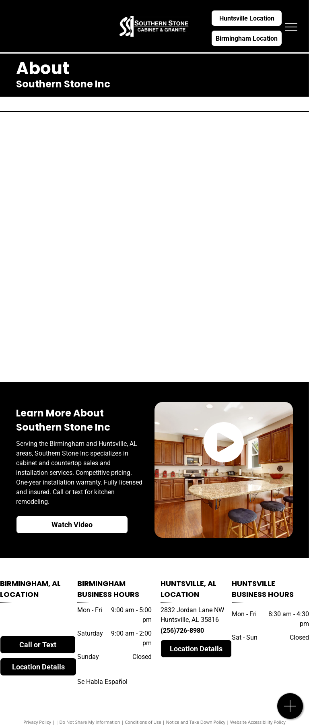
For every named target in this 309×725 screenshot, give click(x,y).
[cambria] (79, 150)
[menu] (291, 27)
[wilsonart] (230, 198)
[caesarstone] (230, 295)
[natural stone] (79, 343)
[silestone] (230, 150)
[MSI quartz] (230, 247)
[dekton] (79, 247)
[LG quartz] (79, 295)
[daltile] (230, 343)
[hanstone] (79, 198)
